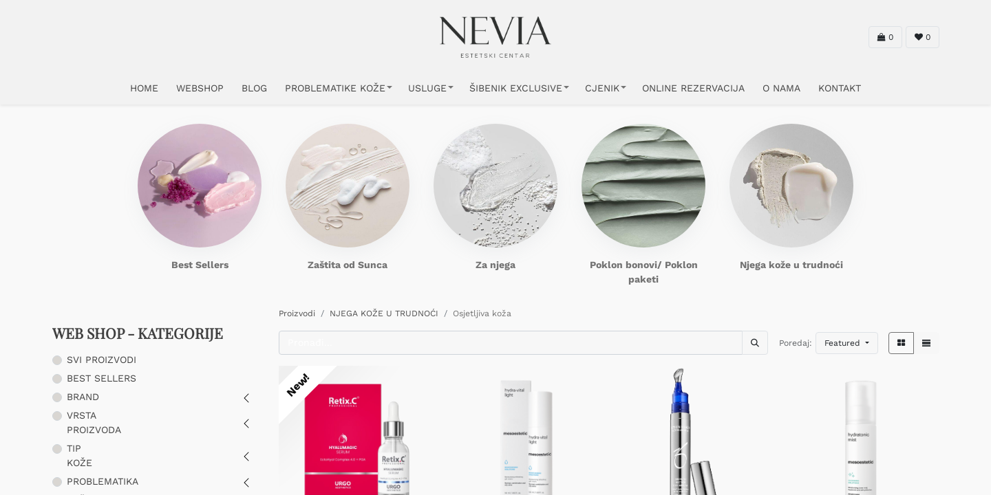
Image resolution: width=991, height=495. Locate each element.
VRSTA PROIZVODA (94, 422)
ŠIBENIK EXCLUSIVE (515, 88)
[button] (847, 343)
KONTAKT (839, 88)
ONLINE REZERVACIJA (693, 88)
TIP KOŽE (79, 455)
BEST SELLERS (101, 378)
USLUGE (427, 88)
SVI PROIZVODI (101, 359)
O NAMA (781, 88)
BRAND (83, 396)
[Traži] (755, 343)
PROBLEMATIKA (102, 481)
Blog (254, 88)
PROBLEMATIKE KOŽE (335, 88)
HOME (144, 88)
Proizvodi (297, 313)
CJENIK (602, 88)
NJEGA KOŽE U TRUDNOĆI (384, 313)
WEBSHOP (200, 88)
